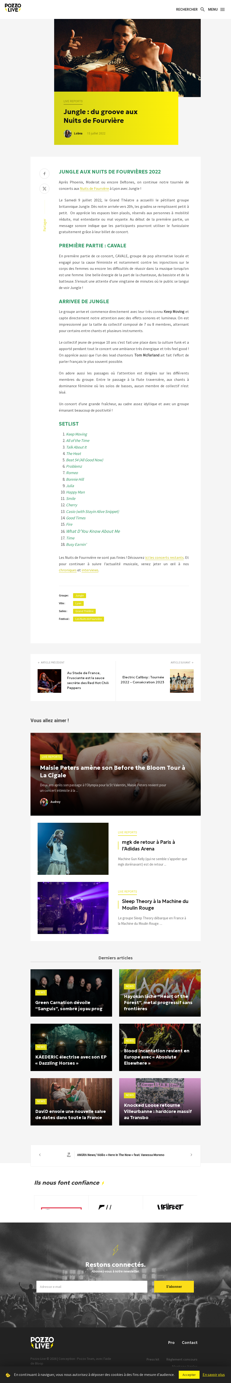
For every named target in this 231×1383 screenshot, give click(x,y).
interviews (90, 570)
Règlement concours (181, 1359)
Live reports (73, 101)
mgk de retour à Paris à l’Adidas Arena (148, 845)
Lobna (78, 133)
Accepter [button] (189, 1375)
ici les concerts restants (164, 557)
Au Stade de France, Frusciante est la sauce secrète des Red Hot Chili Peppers (88, 680)
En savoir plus (214, 1374)
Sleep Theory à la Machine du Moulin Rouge (155, 904)
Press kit (153, 1359)
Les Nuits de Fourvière (88, 619)
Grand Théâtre (84, 611)
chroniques (68, 570)
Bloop (39, 1363)
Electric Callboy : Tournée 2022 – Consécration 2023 (142, 679)
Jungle (79, 595)
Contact (189, 1342)
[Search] (190, 9)
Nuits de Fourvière (94, 188)
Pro (171, 1342)
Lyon (78, 603)
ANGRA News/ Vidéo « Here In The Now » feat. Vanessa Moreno (115, 1155)
